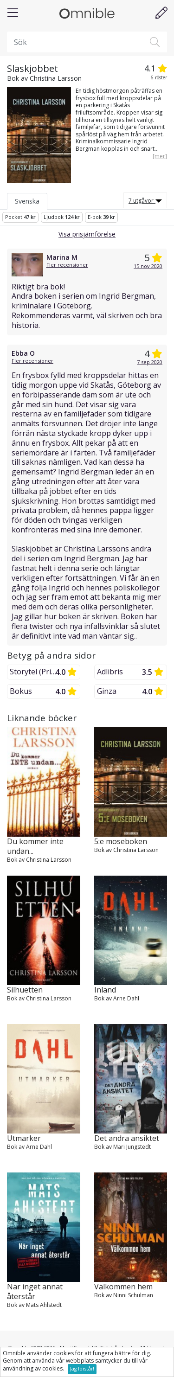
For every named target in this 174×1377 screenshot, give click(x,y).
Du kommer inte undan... (35, 846)
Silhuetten (25, 990)
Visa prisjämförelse (87, 234)
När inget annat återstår (35, 1291)
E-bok (101, 216)
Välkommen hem (123, 1287)
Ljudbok (62, 216)
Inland (105, 990)
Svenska (27, 201)
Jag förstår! (82, 1368)
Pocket (20, 216)
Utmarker (24, 1138)
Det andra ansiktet (126, 1138)
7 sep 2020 (149, 362)
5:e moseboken (120, 841)
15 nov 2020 (148, 266)
